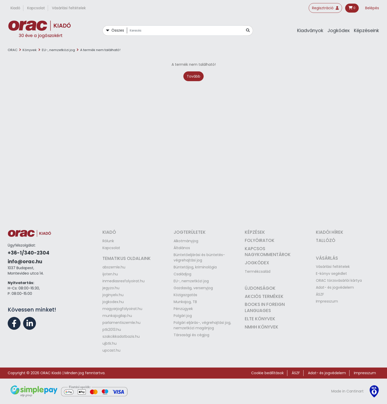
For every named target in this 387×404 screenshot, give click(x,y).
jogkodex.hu (113, 301)
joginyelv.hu (113, 294)
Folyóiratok (260, 240)
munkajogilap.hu (117, 315)
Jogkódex (338, 30)
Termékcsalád (257, 271)
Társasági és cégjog (191, 334)
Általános (182, 247)
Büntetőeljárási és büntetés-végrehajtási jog (199, 257)
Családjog (182, 274)
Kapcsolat (36, 8)
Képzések (255, 232)
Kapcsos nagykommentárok (268, 252)
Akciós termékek (264, 296)
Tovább (193, 76)
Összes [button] (117, 30)
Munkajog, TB (185, 301)
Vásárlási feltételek (69, 8)
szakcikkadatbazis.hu (121, 336)
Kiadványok (310, 30)
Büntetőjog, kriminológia (195, 267)
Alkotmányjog (186, 240)
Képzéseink (366, 30)
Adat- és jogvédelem (335, 287)
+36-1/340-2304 (28, 252)
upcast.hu (111, 350)
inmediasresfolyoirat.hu (123, 281)
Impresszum (327, 301)
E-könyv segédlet (331, 273)
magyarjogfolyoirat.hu (122, 308)
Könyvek (30, 50)
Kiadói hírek (329, 232)
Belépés (372, 8)
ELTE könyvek (260, 319)
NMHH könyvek (261, 327)
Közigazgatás (185, 294)
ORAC (12, 50)
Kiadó (15, 8)
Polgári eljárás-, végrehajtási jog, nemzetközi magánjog (202, 325)
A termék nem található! (100, 50)
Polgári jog (183, 315)
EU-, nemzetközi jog (58, 50)
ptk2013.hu (111, 329)
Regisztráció (325, 8)
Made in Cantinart (347, 391)
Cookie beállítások (267, 372)
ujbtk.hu (109, 343)
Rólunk (108, 240)
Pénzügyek (183, 308)
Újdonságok (260, 288)
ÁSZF (320, 294)
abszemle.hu (113, 267)
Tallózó (325, 240)
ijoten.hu (110, 274)
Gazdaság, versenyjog (193, 287)
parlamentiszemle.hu (121, 322)
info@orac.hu (25, 261)
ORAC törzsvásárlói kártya (339, 280)
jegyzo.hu (110, 287)
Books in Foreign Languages (265, 307)
